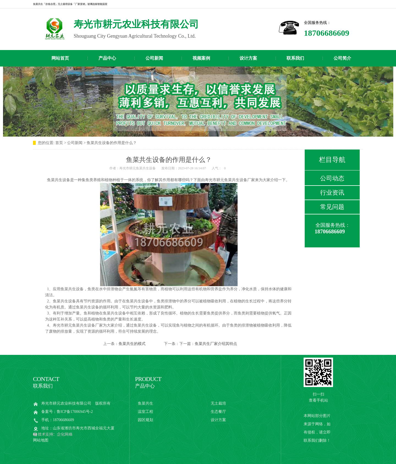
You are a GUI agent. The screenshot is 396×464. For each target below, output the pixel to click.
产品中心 (107, 58)
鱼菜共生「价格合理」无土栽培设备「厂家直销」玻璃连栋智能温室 (70, 4)
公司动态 (332, 178)
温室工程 (145, 412)
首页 (59, 143)
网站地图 (40, 440)
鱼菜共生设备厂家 (87, 325)
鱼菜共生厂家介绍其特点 (216, 344)
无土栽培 (218, 403)
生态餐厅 (218, 412)
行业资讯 (332, 192)
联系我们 (295, 58)
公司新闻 (154, 58)
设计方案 (248, 58)
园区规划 (145, 420)
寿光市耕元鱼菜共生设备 (137, 168)
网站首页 (60, 58)
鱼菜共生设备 (235, 180)
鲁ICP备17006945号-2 (75, 412)
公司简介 (342, 58)
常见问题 (332, 206)
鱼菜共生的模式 (132, 344)
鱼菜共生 (145, 403)
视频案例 (201, 58)
